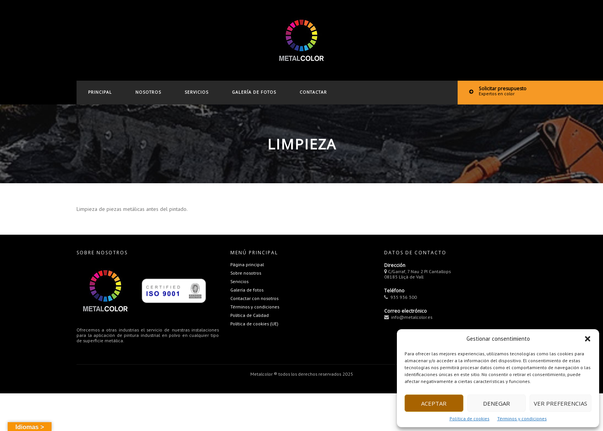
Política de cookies (470, 418)
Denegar (496, 403)
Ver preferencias (560, 403)
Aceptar (433, 403)
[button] (587, 339)
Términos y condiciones (522, 418)
